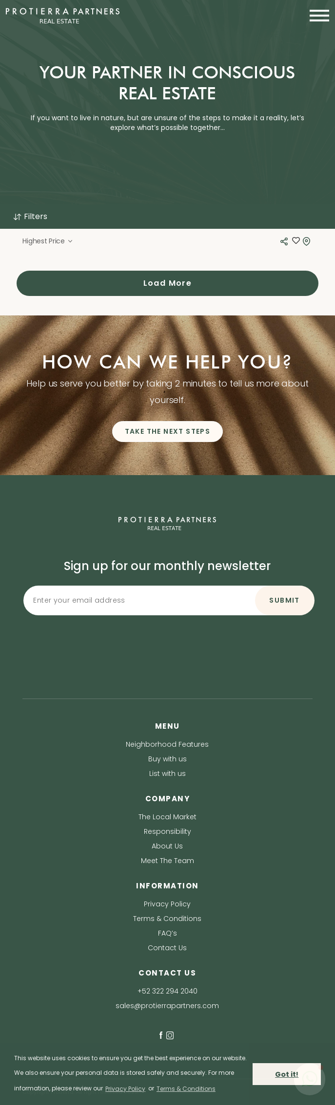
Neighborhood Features (167, 744)
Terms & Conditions (167, 918)
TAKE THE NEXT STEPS (168, 431)
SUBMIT (284, 600)
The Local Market (167, 817)
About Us (167, 846)
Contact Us (167, 948)
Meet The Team (167, 861)
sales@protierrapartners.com (167, 1006)
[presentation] (167, 638)
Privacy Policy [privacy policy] (125, 1089)
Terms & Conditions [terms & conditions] (186, 1089)
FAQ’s (167, 933)
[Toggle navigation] (316, 15)
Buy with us (167, 759)
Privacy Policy (167, 904)
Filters (30, 216)
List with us (167, 773)
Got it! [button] (286, 1074)
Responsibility (167, 831)
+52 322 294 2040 (167, 991)
